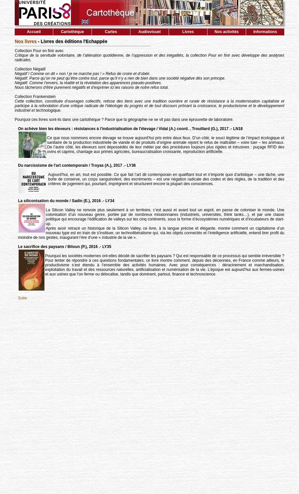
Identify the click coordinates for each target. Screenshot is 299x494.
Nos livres (26, 41)
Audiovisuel (149, 31)
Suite (22, 298)
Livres (188, 31)
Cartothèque (72, 31)
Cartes (111, 31)
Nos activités (226, 31)
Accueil (34, 31)
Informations (265, 31)
